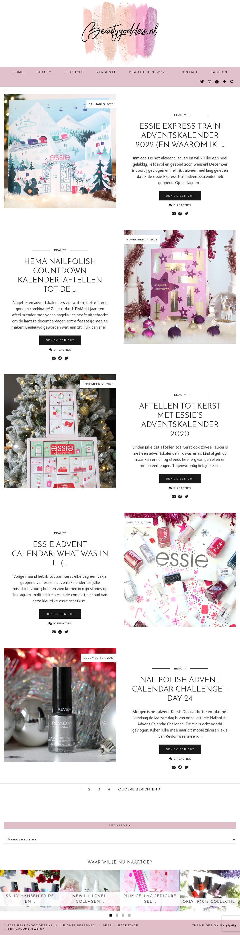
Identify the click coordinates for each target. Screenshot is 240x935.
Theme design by (214, 925)
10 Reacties (60, 623)
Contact (189, 72)
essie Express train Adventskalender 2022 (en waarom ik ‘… (180, 136)
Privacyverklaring (26, 929)
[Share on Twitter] (186, 214)
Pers (107, 925)
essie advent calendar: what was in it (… (60, 554)
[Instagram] (210, 82)
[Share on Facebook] (180, 214)
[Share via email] (174, 214)
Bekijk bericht (180, 195)
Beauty (44, 72)
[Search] (232, 82)
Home (18, 72)
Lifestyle (74, 72)
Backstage (128, 925)
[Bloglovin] (225, 82)
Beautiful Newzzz (148, 72)
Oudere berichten (139, 789)
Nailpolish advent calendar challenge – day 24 (180, 689)
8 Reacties (180, 205)
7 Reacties (180, 488)
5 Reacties (60, 349)
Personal (106, 72)
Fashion (219, 72)
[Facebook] (217, 82)
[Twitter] (202, 82)
